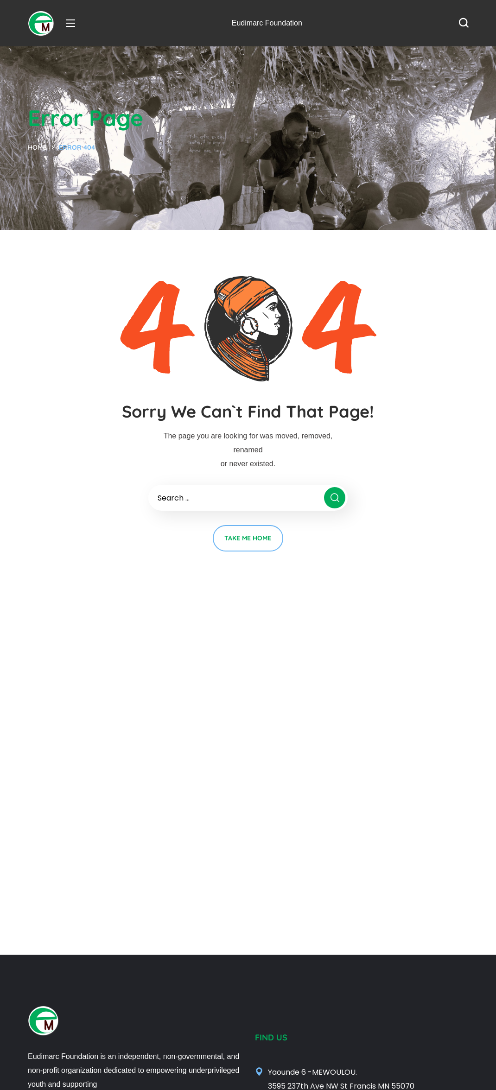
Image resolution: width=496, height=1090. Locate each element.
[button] (463, 23)
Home (37, 147)
